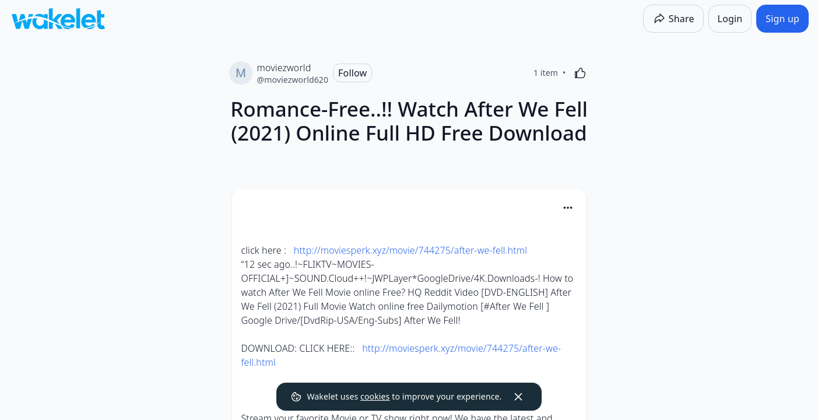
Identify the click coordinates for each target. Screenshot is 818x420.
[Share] (673, 19)
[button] (568, 208)
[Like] (580, 73)
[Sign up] (782, 19)
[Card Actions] (568, 207)
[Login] (730, 19)
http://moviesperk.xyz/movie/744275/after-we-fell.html (410, 250)
